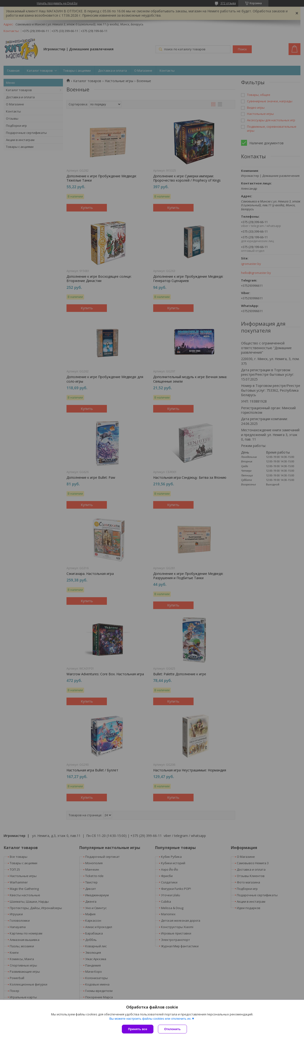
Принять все (137, 1029)
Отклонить (172, 1029)
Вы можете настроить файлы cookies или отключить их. (150, 1018)
